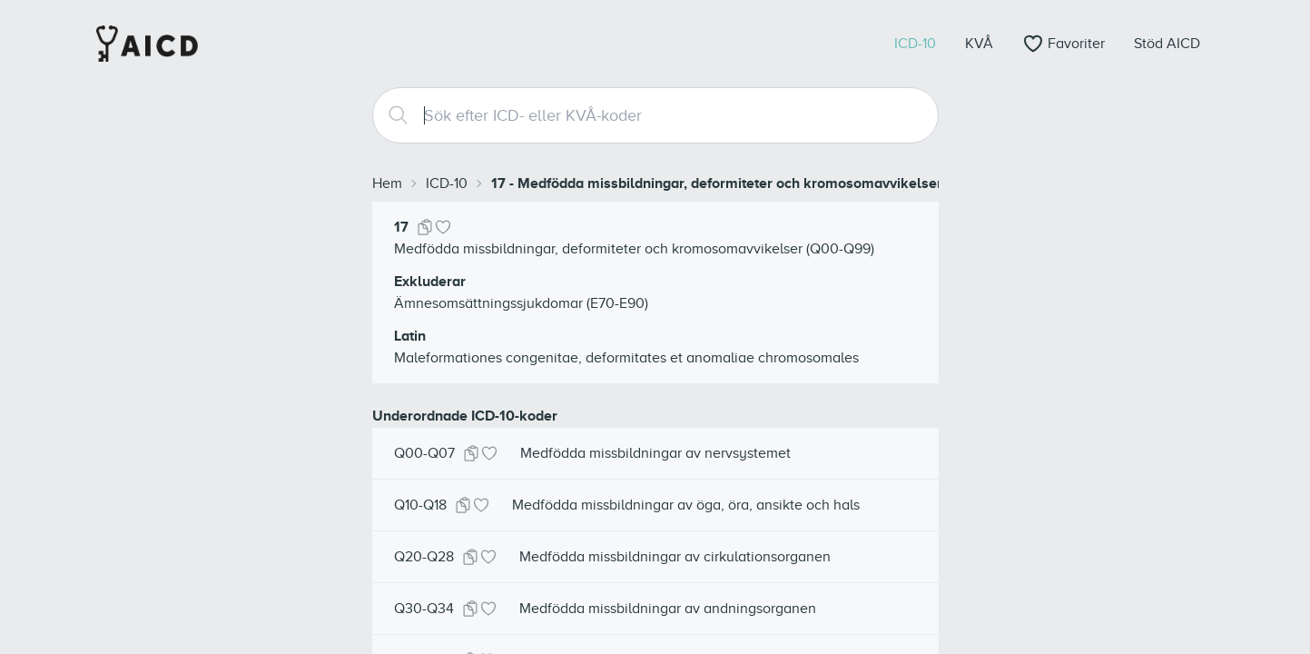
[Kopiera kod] (425, 227)
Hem (387, 183)
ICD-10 (447, 183)
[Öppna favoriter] (1063, 43)
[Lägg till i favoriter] (443, 227)
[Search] (391, 115)
